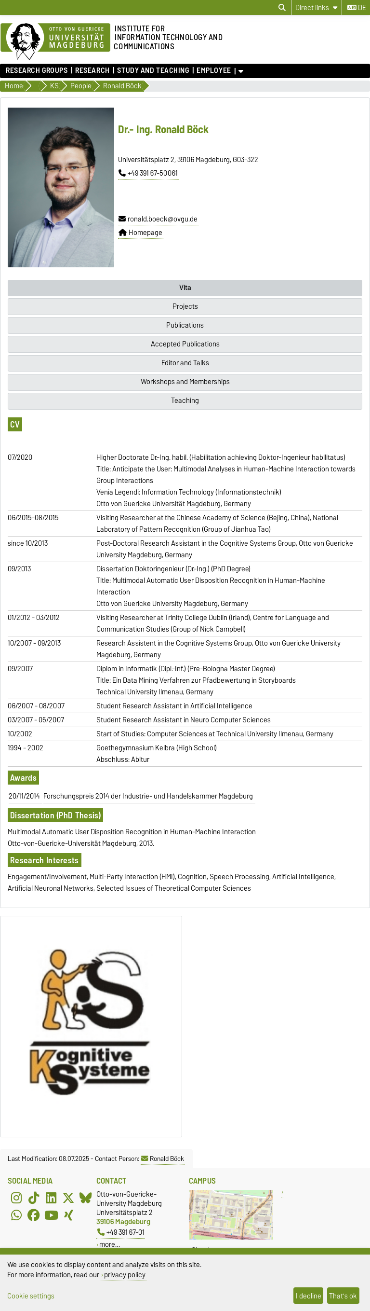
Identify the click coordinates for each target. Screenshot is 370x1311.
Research (92, 70)
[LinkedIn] (51, 1198)
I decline (308, 1296)
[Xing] (68, 1215)
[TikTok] (33, 1198)
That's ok (343, 1296)
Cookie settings (30, 1296)
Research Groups (36, 70)
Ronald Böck (162, 1158)
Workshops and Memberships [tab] (185, 381)
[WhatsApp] (16, 1215)
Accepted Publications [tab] (185, 344)
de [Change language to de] (356, 8)
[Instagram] (16, 1198)
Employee (214, 70)
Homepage (140, 232)
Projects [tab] (185, 306)
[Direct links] (316, 7)
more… (109, 1244)
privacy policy (124, 1275)
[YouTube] (51, 1215)
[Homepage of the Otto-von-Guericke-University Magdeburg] (55, 42)
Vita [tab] (185, 287)
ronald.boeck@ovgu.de (158, 219)
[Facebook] (33, 1215)
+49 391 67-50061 (148, 173)
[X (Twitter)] (68, 1198)
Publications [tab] (185, 325)
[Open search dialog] (282, 8)
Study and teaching (153, 70)
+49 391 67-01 (121, 1232)
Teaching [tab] (185, 400)
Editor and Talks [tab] (185, 363)
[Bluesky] (85, 1198)
